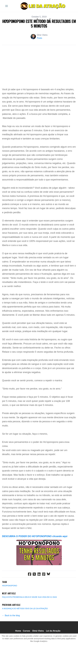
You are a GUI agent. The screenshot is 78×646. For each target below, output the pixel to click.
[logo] (42, 6)
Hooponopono (9, 586)
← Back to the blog (11, 615)
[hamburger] (6, 6)
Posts (39, 38)
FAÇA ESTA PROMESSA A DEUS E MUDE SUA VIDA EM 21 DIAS (29, 597)
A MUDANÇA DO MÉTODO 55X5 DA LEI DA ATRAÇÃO (25, 608)
